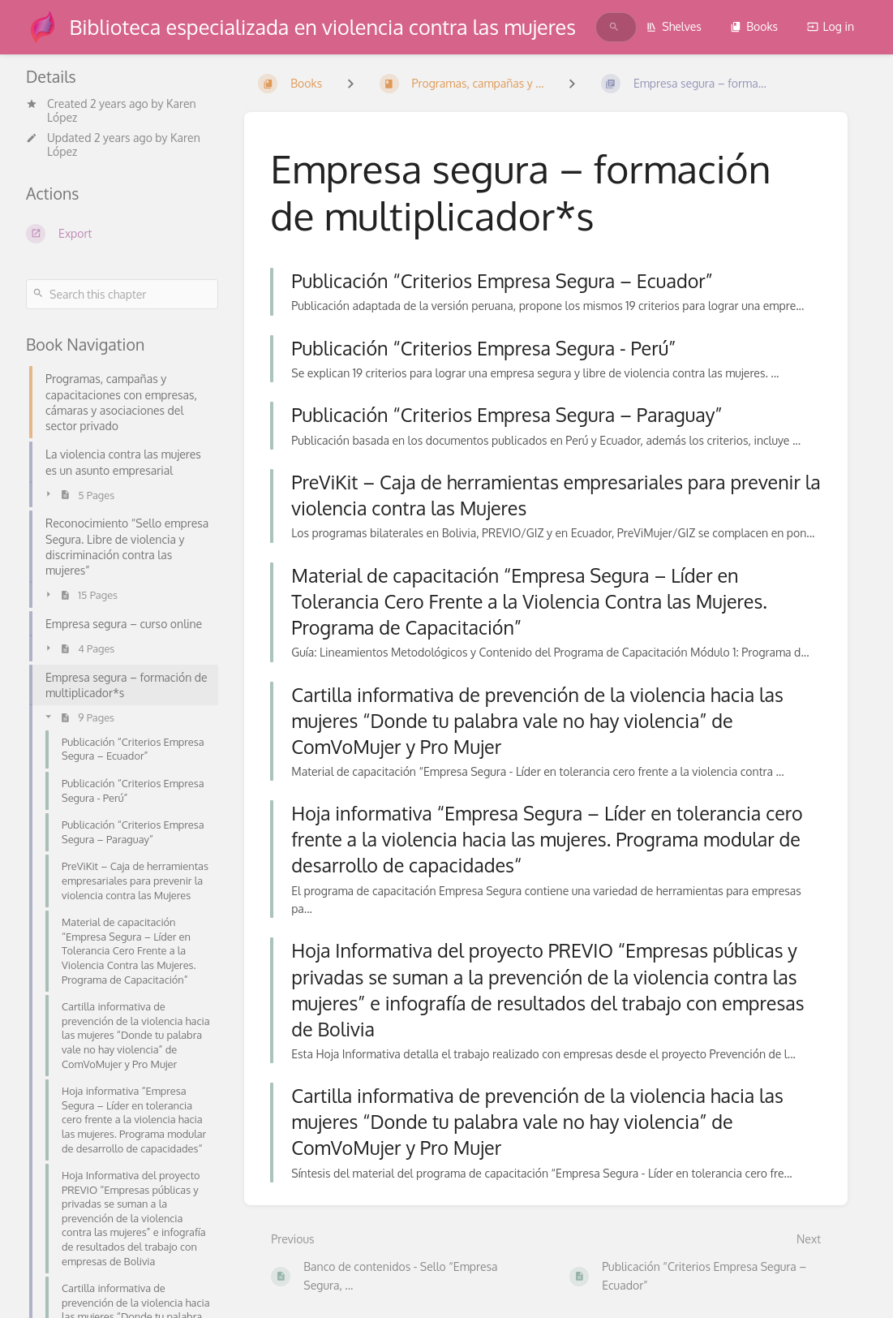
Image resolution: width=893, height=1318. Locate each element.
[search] (604, 27)
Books (754, 26)
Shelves (674, 26)
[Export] (122, 233)
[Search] (614, 27)
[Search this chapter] (122, 294)
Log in (830, 26)
